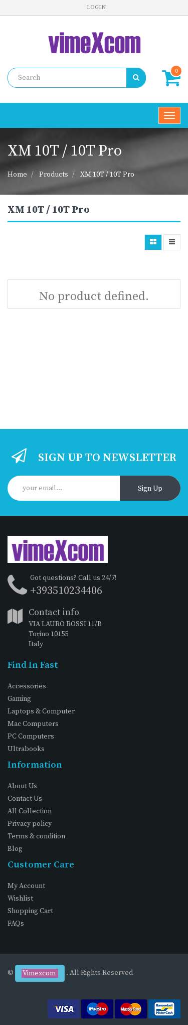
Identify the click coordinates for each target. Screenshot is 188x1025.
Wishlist (20, 898)
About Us (22, 786)
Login (96, 7)
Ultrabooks (26, 749)
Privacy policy (30, 823)
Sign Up (150, 488)
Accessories (27, 686)
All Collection (30, 811)
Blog (15, 848)
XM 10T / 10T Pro (107, 174)
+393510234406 (66, 591)
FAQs (16, 923)
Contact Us (25, 798)
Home (17, 174)
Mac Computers (33, 723)
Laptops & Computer (41, 711)
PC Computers (31, 736)
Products (53, 174)
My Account (26, 886)
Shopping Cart (30, 911)
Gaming (19, 698)
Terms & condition (36, 836)
